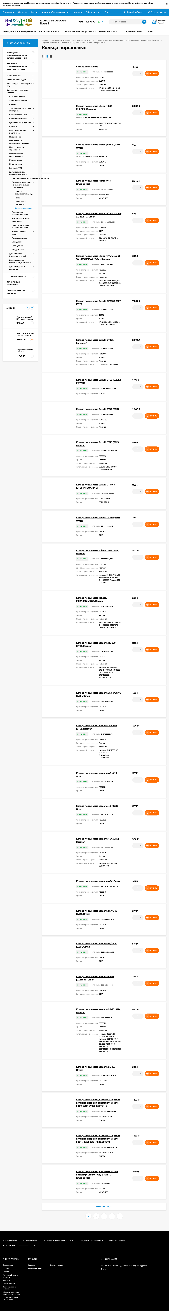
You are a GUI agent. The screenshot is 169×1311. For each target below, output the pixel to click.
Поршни (18, 198)
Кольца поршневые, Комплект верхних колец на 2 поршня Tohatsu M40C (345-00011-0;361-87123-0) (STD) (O (98, 1102)
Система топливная (18, 115)
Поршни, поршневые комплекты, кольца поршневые (63, 43)
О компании (8, 12)
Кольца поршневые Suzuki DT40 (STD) (97, 409)
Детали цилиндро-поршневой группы (143, 40)
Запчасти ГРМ (15, 168)
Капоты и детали (16, 164)
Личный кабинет (35, 1268)
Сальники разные (17, 96)
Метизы (12, 104)
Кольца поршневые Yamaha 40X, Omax (98, 881)
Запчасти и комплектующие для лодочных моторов (72, 40)
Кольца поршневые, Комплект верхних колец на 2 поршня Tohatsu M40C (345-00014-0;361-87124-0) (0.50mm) (98, 1138)
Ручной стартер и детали (20, 123)
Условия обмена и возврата (55, 12)
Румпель (13, 126)
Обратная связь (93, 12)
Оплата (34, 12)
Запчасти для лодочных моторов (110, 40)
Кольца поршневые (87, 66)
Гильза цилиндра (19, 238)
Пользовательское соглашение (10, 1298)
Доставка (22, 12)
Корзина (31, 1265)
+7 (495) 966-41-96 (86, 22)
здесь (17, 5)
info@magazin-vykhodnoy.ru (91, 1240)
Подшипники (15, 137)
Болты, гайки (17, 246)
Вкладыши (17, 242)
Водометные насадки (16, 80)
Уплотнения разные (18, 100)
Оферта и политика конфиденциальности (12, 1293)
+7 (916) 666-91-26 (30, 1240)
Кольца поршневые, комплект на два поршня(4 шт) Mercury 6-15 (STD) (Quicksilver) (97, 1174)
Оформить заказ (56, 1265)
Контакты (77, 12)
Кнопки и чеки (15, 160)
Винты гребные (14, 76)
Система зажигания (18, 119)
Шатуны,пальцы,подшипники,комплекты (30, 178)
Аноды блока (18, 250)
